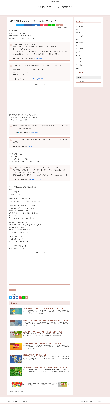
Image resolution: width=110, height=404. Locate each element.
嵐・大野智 (12, 290)
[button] (100, 81)
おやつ (78, 33)
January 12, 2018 (41, 58)
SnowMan (79, 29)
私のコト (78, 58)
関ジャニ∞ (79, 62)
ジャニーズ (79, 36)
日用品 (78, 52)
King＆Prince (80, 26)
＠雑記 (78, 68)
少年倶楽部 (79, 42)
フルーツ (78, 39)
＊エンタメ (79, 65)
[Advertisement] (39, 98)
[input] (88, 81)
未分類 (78, 55)
